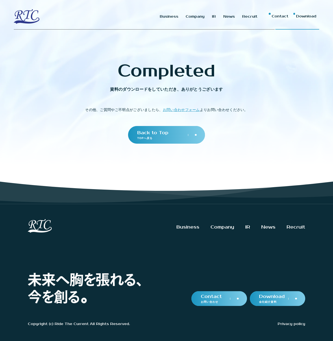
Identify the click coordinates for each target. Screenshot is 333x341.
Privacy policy (291, 324)
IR (247, 227)
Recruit (296, 227)
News (268, 227)
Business (187, 227)
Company (222, 227)
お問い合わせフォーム (181, 110)
